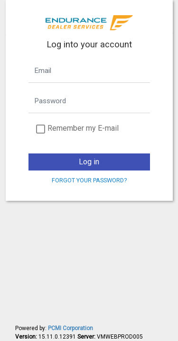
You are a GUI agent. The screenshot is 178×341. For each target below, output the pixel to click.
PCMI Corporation (70, 328)
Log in (89, 161)
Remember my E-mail (83, 128)
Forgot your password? (89, 180)
